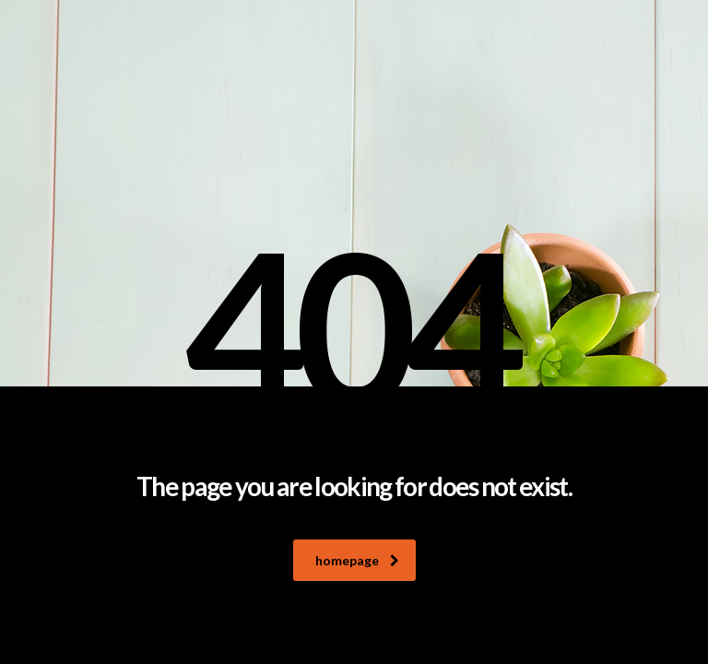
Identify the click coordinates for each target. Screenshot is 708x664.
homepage (357, 560)
